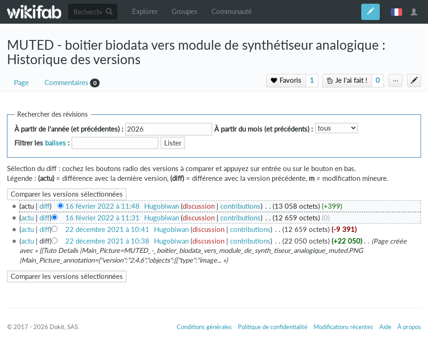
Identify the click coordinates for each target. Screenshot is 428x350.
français (396, 11)
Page (21, 82)
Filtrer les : (42, 143)
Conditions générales (204, 326)
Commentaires (67, 82)
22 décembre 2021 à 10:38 (107, 241)
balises (55, 143)
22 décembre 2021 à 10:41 (107, 229)
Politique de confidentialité (272, 326)
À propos (409, 326)
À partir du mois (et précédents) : (263, 129)
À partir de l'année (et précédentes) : (68, 129)
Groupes (185, 11)
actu (27, 218)
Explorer (145, 11)
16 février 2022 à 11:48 (102, 206)
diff (44, 206)
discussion (199, 206)
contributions (240, 206)
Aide (385, 326)
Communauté (231, 11)
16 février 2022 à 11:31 (102, 218)
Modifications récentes (343, 326)
